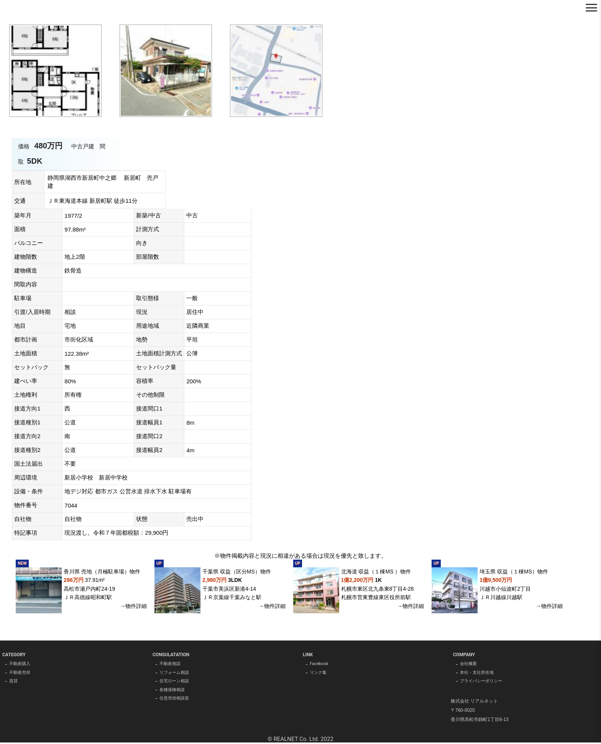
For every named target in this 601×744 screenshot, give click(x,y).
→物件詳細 (133, 606)
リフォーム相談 (175, 673)
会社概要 (469, 664)
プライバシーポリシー (483, 682)
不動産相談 (170, 664)
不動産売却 (20, 673)
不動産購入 (20, 664)
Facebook (320, 664)
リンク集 (319, 673)
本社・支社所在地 (478, 673)
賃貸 (13, 682)
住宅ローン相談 (175, 682)
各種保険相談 (173, 692)
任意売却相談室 (175, 701)
